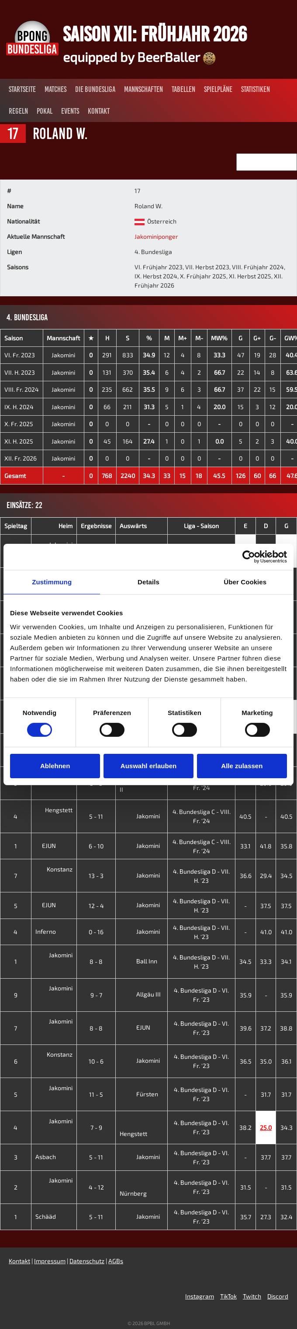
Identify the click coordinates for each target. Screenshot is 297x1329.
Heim (66, 525)
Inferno (52, 931)
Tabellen (183, 89)
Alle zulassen (241, 766)
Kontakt (99, 111)
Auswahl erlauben (148, 766)
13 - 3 (96, 875)
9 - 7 (96, 995)
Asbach (52, 1156)
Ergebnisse (96, 525)
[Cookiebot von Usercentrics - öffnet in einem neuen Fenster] (249, 556)
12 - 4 (96, 905)
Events (70, 111)
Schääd (52, 1216)
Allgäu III (140, 994)
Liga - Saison (201, 525)
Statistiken (255, 89)
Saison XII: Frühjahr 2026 (155, 34)
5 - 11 (96, 816)
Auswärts (133, 525)
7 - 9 (96, 1127)
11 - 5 (96, 1094)
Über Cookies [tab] (245, 582)
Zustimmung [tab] (52, 582)
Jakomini (63, 355)
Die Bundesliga (95, 89)
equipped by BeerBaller (139, 56)
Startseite (22, 89)
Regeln (18, 111)
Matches (55, 89)
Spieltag (15, 525)
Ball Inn (138, 961)
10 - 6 (96, 1061)
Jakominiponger (156, 236)
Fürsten (139, 1094)
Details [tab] (148, 582)
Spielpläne (218, 89)
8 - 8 (96, 961)
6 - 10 (96, 846)
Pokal (44, 111)
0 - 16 (96, 932)
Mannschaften (143, 89)
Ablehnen (55, 766)
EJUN (55, 845)
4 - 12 (96, 1187)
